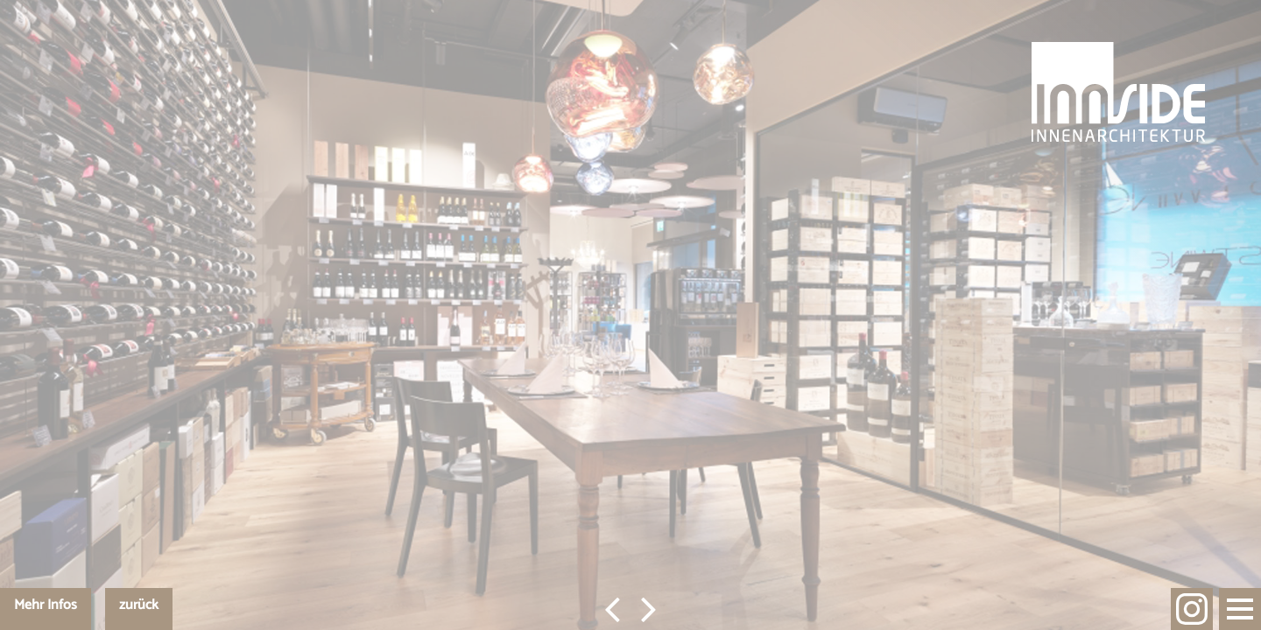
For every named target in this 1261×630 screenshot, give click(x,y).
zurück (139, 605)
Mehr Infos (45, 605)
